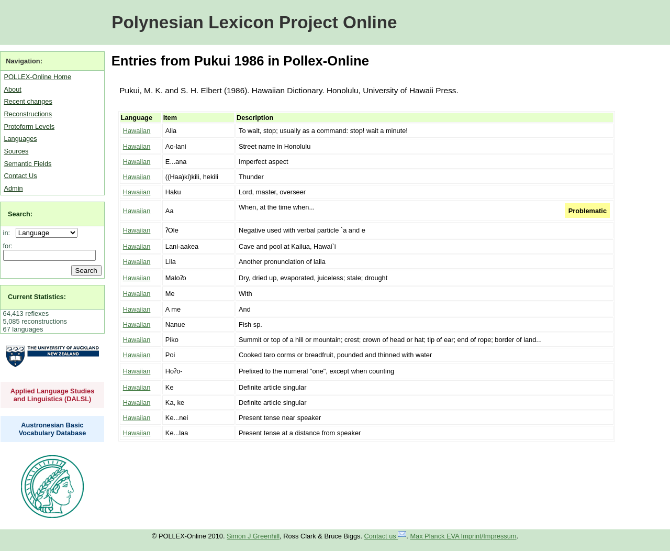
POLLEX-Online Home (37, 77)
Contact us (385, 536)
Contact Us (20, 176)
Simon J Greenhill (253, 536)
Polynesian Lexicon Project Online (254, 22)
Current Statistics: (37, 297)
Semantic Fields (27, 164)
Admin (13, 188)
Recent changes (28, 101)
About (12, 89)
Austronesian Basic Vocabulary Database (52, 429)
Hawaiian (137, 131)
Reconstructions (28, 114)
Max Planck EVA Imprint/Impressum (463, 536)
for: (8, 246)
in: (8, 233)
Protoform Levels (29, 126)
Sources (16, 151)
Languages (20, 138)
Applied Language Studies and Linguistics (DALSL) (52, 395)
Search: (20, 214)
